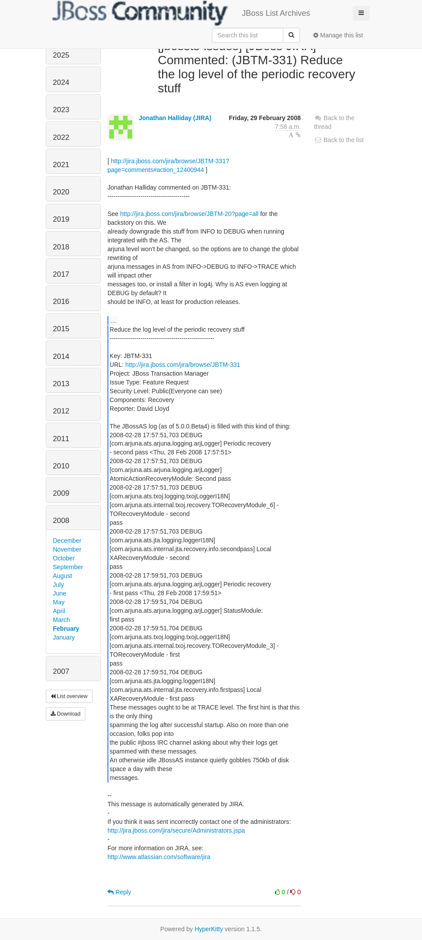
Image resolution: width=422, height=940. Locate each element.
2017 (61, 274)
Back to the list (339, 139)
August (62, 575)
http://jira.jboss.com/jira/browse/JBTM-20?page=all (189, 213)
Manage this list (338, 35)
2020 (61, 192)
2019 (61, 219)
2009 (61, 493)
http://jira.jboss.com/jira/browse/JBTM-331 (183, 364)
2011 (61, 439)
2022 (61, 137)
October (64, 558)
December (67, 540)
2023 (61, 110)
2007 (61, 671)
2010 (61, 466)
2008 (61, 520)
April (59, 610)
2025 (61, 55)
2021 (61, 165)
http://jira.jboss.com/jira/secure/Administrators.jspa (176, 830)
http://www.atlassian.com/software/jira (158, 856)
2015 (61, 329)
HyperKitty (209, 929)
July (58, 584)
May (58, 602)
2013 (61, 384)
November (67, 549)
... (113, 320)
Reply (119, 892)
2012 (61, 411)
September (68, 567)
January (64, 637)
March (61, 619)
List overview (69, 696)
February (66, 628)
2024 (61, 82)
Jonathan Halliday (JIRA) (175, 117)
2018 (61, 247)
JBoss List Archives (181, 13)
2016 (61, 301)
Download (66, 714)
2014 (61, 356)
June (59, 593)
